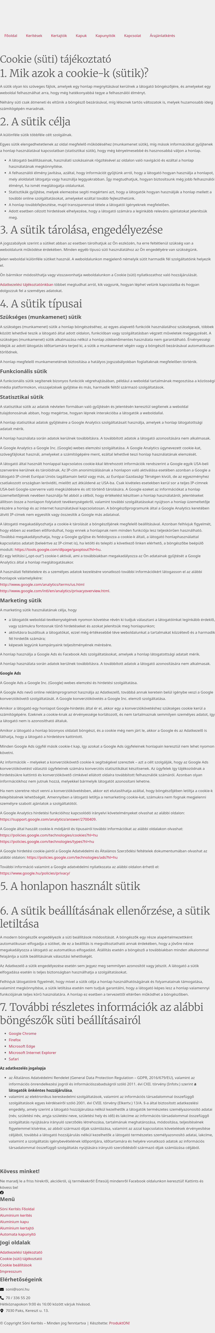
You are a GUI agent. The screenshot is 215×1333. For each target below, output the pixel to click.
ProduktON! (119, 1323)
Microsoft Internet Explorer (32, 1052)
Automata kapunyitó (18, 1234)
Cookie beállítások (16, 1264)
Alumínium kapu (14, 1221)
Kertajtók (59, 35)
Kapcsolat (132, 35)
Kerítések (34, 35)
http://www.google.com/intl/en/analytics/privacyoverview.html (54, 590)
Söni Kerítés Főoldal (17, 1208)
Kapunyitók (105, 35)
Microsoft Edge (22, 1046)
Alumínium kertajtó (17, 1228)
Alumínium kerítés (16, 1215)
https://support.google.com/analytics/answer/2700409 (48, 819)
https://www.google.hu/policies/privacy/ (35, 873)
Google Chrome (22, 1033)
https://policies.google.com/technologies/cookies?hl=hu (49, 835)
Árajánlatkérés (162, 35)
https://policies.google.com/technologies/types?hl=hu (47, 841)
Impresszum (11, 1271)
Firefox (15, 1039)
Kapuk (81, 35)
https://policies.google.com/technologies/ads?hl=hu (72, 857)
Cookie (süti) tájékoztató (21, 1258)
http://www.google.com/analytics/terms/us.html (42, 584)
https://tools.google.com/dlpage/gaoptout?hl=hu (58, 549)
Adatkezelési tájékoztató (21, 1252)
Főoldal (10, 35)
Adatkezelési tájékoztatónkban (26, 284)
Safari (14, 1058)
